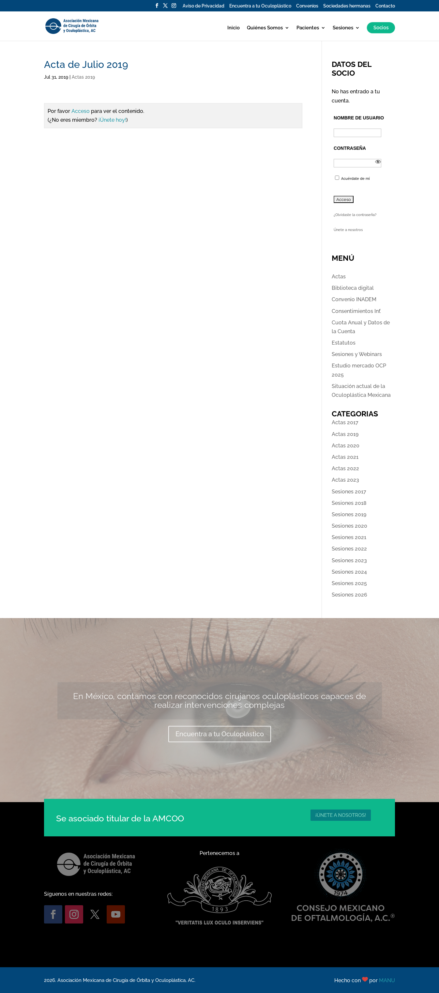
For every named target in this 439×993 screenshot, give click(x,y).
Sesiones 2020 (349, 526)
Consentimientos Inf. (356, 311)
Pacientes (307, 28)
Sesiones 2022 (349, 549)
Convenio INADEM (354, 299)
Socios (380, 27)
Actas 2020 (345, 445)
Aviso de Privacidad (203, 6)
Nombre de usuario (359, 117)
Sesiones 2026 (349, 595)
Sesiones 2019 (349, 514)
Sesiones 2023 (349, 560)
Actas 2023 (345, 480)
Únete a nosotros (348, 230)
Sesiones (343, 28)
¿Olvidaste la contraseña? (355, 215)
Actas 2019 (83, 77)
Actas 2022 (345, 468)
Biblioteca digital (353, 288)
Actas (339, 276)
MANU (387, 980)
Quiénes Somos (265, 28)
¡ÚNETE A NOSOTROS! (341, 815)
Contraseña (350, 148)
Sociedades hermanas (347, 6)
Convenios (307, 6)
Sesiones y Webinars (357, 354)
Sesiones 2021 (349, 537)
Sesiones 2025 (349, 583)
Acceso (80, 111)
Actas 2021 (345, 457)
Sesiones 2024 (349, 572)
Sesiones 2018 (349, 503)
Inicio (233, 28)
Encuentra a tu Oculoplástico (260, 6)
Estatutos (344, 343)
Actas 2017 (345, 422)
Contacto (385, 6)
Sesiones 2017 (349, 492)
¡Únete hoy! (112, 120)
